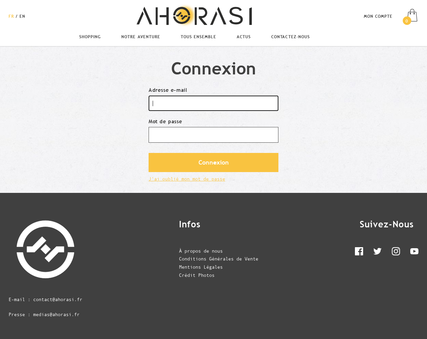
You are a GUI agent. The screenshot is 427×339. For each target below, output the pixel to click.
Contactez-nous (290, 36)
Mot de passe (165, 121)
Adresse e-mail (168, 90)
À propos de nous (201, 251)
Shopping (90, 36)
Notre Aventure (140, 36)
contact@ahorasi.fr (57, 299)
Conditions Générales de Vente (218, 259)
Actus (244, 36)
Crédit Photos (197, 275)
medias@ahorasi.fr (56, 314)
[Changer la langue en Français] (12, 16)
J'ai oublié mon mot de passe (187, 179)
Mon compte (378, 16)
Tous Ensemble (198, 36)
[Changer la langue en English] (22, 16)
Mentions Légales (201, 267)
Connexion (213, 162)
